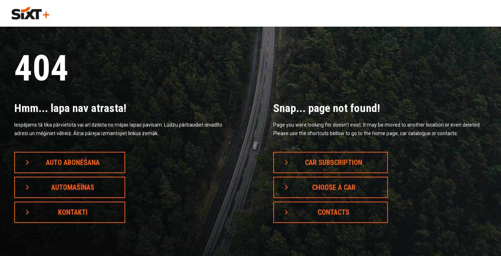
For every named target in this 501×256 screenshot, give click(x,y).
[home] (30, 13)
